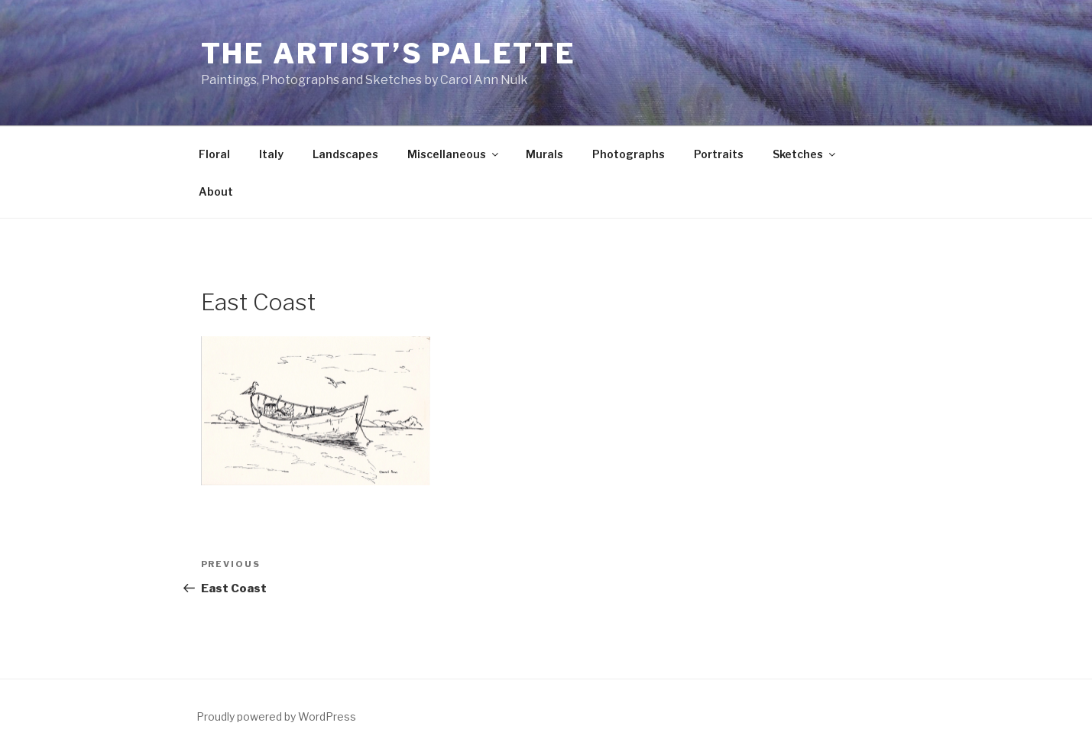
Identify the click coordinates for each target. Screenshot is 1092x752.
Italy (271, 153)
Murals (544, 153)
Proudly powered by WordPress (276, 716)
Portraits (719, 153)
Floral (214, 153)
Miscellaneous (454, 153)
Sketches (805, 153)
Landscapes (345, 153)
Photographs (628, 153)
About (216, 191)
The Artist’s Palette (389, 53)
